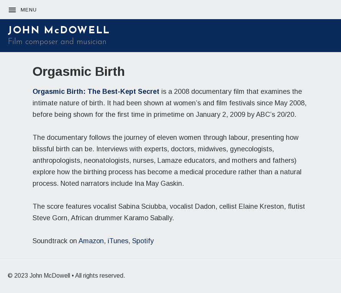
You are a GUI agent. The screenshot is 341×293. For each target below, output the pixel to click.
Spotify (143, 241)
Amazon (91, 241)
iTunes (118, 241)
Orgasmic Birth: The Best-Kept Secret (96, 91)
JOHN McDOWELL (59, 31)
